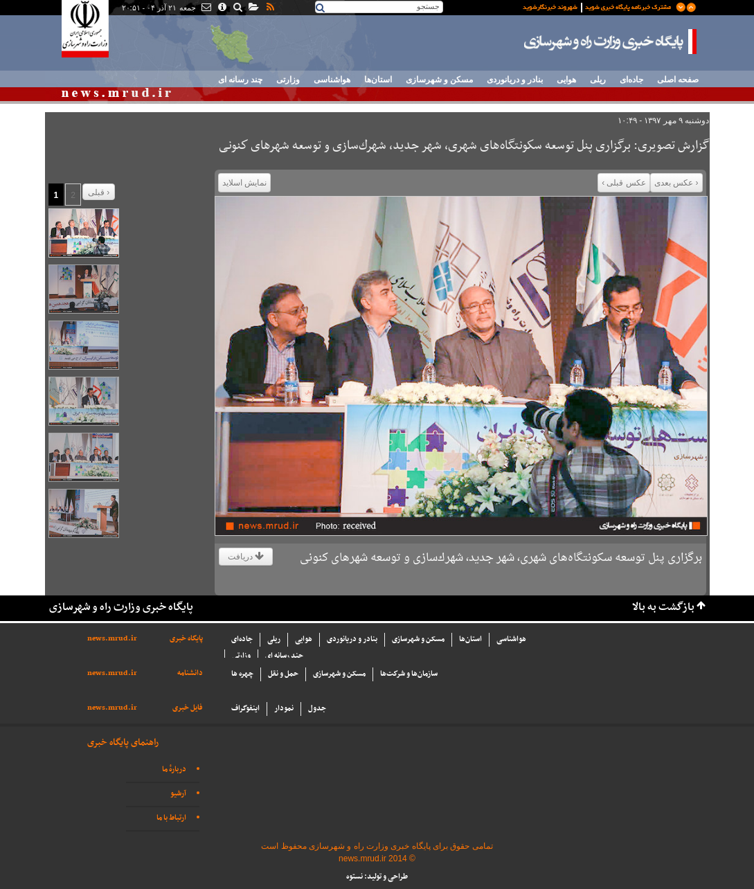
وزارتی (288, 79)
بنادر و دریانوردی (515, 79)
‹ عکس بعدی (676, 183)
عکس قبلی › (624, 183)
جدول (317, 708)
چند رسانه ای (240, 79)
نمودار (284, 708)
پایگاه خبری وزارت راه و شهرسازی (610, 41)
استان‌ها (378, 79)
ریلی (598, 79)
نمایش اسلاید (244, 183)
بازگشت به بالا (663, 608)
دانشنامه (190, 673)
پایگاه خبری (186, 638)
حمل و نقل (283, 674)
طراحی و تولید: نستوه (377, 876)
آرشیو (178, 793)
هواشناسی (332, 79)
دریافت (246, 557)
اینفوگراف (245, 708)
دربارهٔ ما (174, 769)
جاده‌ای (631, 79)
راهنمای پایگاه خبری (123, 743)
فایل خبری (187, 708)
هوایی (566, 79)
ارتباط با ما (171, 818)
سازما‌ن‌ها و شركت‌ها (409, 674)
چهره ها (242, 674)
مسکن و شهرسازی (439, 79)
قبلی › (98, 192)
